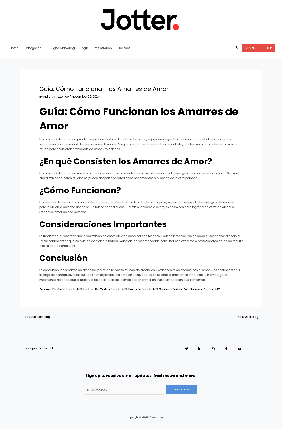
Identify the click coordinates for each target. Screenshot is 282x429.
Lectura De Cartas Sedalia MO (105, 289)
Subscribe (181, 389)
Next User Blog (249, 317)
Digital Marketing (63, 48)
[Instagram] (213, 348)
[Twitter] (186, 348)
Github (49, 348)
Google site (33, 348)
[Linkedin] (200, 348)
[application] (43, 48)
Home (14, 48)
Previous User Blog (35, 317)
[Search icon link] (236, 48)
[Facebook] (226, 348)
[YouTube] (239, 348)
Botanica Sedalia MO (205, 289)
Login (84, 48)
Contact (124, 48)
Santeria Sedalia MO (174, 289)
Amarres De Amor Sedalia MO (60, 289)
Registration (103, 48)
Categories (34, 48)
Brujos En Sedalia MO (143, 289)
